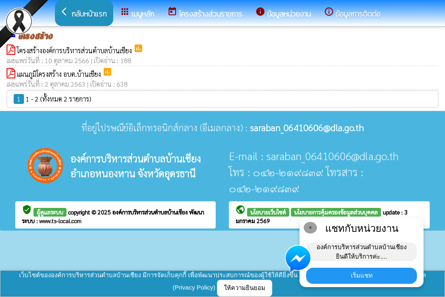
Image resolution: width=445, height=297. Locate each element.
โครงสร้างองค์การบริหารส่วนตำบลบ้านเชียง (75, 50)
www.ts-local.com (60, 220)
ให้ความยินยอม (244, 287)
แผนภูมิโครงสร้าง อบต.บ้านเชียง (59, 74)
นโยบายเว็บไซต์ (268, 212)
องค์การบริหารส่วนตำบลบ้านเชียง (150, 212)
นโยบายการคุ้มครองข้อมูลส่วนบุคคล (336, 212)
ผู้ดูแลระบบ (50, 212)
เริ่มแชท (362, 275)
